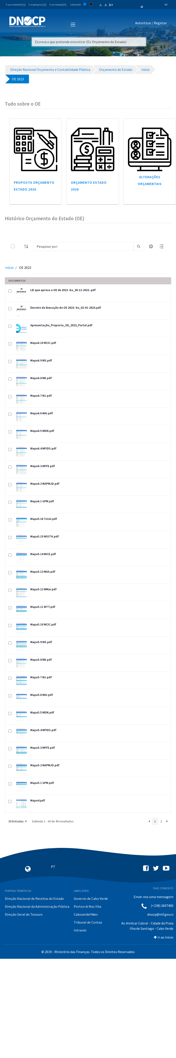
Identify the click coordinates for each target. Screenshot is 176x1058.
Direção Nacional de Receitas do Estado (34, 898)
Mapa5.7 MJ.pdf (41, 677)
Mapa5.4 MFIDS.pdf (43, 730)
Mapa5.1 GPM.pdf (42, 783)
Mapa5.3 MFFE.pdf (42, 748)
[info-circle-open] (150, 246)
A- (101, 5)
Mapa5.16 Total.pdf (43, 519)
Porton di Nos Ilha (87, 906)
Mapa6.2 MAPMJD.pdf (44, 484)
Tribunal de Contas (88, 922)
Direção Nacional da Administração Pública (37, 906)
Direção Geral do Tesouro (24, 914)
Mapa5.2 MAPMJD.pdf (44, 765)
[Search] (83, 246)
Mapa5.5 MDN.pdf (42, 712)
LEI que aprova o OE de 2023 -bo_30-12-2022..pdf (63, 290)
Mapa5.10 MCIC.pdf (43, 624)
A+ (111, 4)
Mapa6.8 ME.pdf (41, 378)
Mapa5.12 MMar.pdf (43, 589)
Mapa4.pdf (37, 800)
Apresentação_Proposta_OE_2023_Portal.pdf (61, 325)
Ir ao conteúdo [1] (15, 4)
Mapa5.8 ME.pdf (41, 660)
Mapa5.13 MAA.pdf (42, 572)
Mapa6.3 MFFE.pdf (42, 466)
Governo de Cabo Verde (91, 898)
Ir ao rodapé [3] (58, 4)
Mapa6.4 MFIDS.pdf (43, 448)
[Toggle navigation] (51, 23)
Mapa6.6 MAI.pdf (41, 413)
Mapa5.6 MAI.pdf (41, 695)
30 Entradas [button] (17, 821)
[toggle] (20, 246)
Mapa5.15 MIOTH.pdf (44, 536)
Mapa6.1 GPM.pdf (42, 501)
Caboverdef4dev (86, 914)
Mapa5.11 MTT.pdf (42, 607)
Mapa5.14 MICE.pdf (43, 554)
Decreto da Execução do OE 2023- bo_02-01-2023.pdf (65, 308)
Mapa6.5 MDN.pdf (42, 431)
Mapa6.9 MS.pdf (41, 360)
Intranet (80, 930)
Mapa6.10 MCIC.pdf (43, 343)
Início (9, 267)
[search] (139, 246)
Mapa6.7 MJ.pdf (41, 396)
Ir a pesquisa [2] (37, 4)
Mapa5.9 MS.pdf (41, 642)
